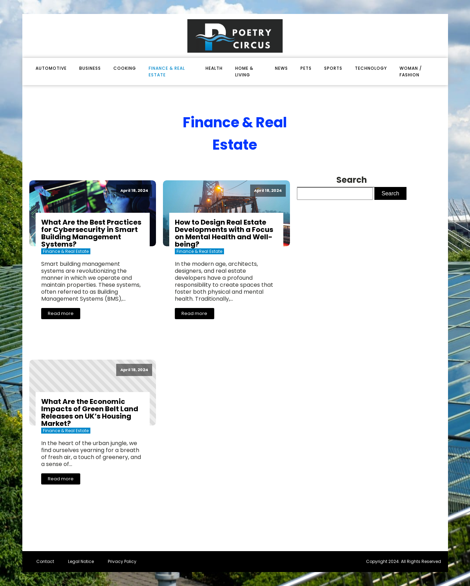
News (281, 68)
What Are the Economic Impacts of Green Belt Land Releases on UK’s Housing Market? (89, 412)
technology (371, 68)
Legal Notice (81, 561)
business (90, 68)
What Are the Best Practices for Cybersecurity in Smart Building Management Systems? (91, 233)
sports (333, 68)
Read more (61, 313)
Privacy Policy (122, 561)
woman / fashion (411, 71)
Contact (45, 561)
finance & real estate (167, 71)
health (214, 68)
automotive (51, 68)
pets (306, 68)
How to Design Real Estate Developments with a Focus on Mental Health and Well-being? (224, 233)
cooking (124, 68)
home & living (244, 71)
